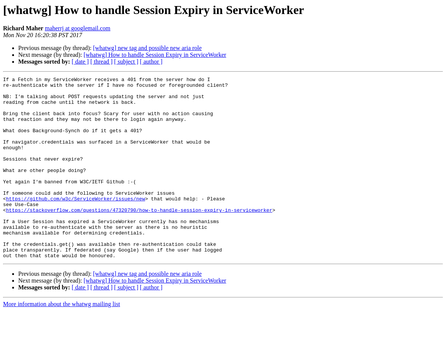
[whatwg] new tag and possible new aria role (147, 48)
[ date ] (80, 61)
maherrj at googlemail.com (77, 28)
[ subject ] (126, 61)
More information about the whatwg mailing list (61, 340)
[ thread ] (101, 61)
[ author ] (151, 61)
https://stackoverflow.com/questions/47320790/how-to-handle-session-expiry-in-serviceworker (139, 237)
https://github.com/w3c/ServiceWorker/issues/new (75, 223)
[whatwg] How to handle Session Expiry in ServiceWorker (154, 55)
